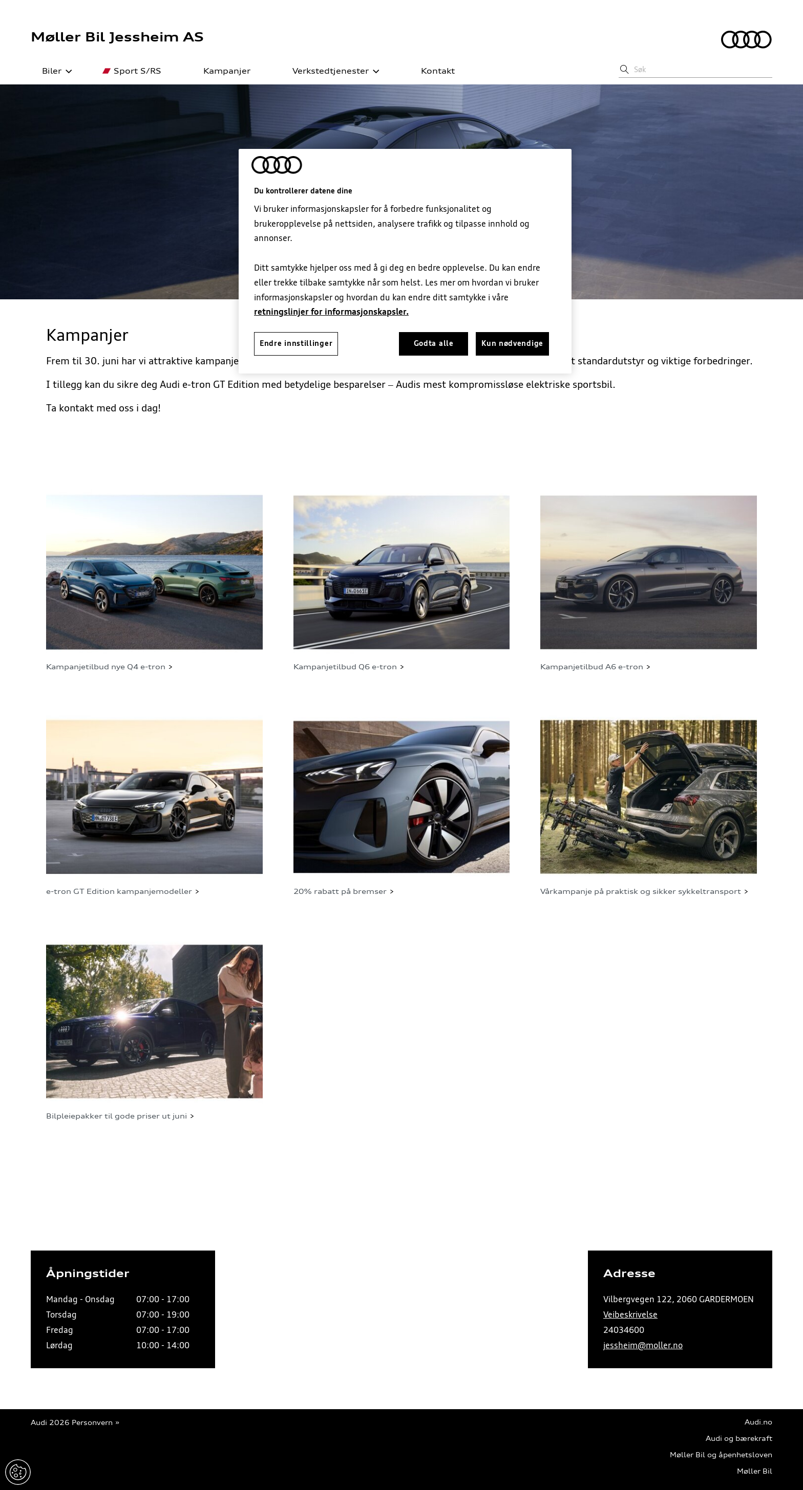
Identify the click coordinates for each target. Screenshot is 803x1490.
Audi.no (758, 1422)
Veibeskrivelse (630, 1314)
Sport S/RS (131, 71)
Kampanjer (221, 71)
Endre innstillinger (18, 1472)
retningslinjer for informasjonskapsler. (331, 311)
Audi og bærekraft (739, 1438)
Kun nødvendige (512, 343)
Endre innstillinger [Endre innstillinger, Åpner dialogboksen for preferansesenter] (296, 343)
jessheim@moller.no (643, 1345)
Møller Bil (754, 1471)
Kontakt (432, 71)
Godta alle (434, 343)
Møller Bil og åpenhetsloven (721, 1455)
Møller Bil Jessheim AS (117, 37)
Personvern (92, 1423)
